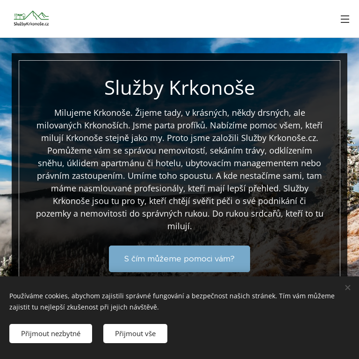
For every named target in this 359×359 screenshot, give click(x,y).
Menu (345, 19)
